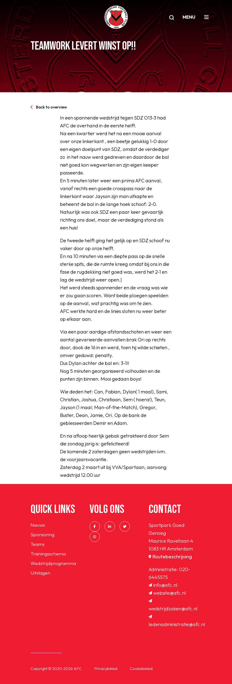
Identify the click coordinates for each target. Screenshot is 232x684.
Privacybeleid (105, 668)
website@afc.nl (167, 593)
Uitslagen (41, 574)
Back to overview (49, 107)
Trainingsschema (49, 554)
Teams (38, 545)
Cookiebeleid (141, 668)
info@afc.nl (163, 585)
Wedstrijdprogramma (54, 564)
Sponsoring (43, 535)
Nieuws (38, 525)
